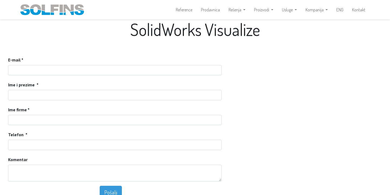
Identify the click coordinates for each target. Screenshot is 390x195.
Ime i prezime (22, 84)
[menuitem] (184, 9)
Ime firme (17, 109)
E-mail (14, 60)
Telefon (16, 134)
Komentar (18, 159)
